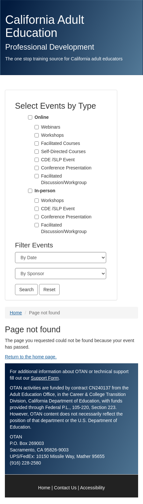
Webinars (50, 127)
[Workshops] (37, 135)
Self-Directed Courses (63, 151)
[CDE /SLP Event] (37, 160)
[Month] (60, 257)
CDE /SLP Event (58, 159)
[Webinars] (37, 127)
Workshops (52, 135)
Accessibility (92, 487)
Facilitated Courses (60, 143)
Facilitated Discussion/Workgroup (64, 179)
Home (16, 312)
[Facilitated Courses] (37, 143)
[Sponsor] (60, 273)
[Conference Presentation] (37, 168)
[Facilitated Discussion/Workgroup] (37, 176)
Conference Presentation (66, 167)
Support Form (45, 378)
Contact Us (65, 487)
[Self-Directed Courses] (37, 152)
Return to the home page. (31, 356)
